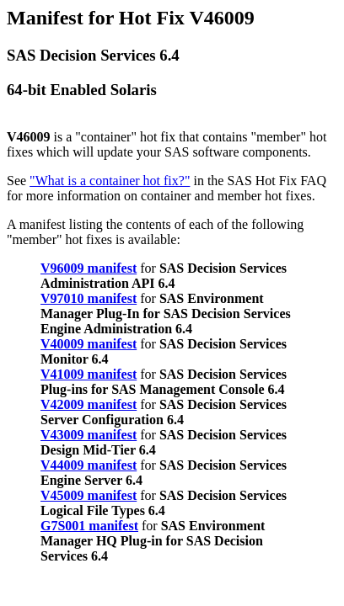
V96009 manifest (88, 268)
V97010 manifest (88, 298)
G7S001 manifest (89, 525)
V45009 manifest (88, 495)
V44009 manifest (88, 465)
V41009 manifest (88, 374)
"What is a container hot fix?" (110, 180)
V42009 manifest (88, 404)
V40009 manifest (88, 344)
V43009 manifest (88, 435)
